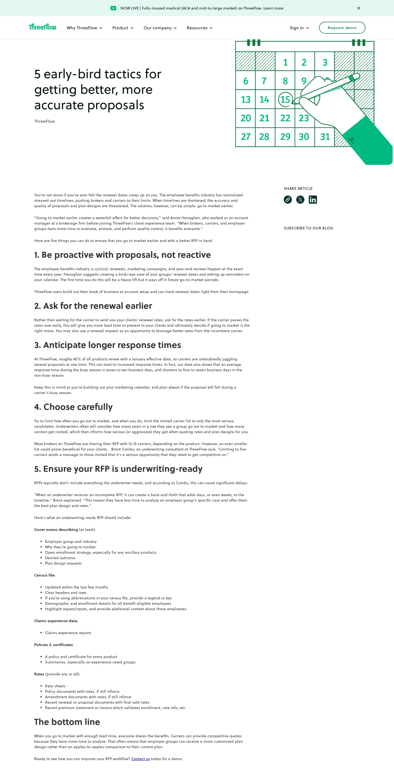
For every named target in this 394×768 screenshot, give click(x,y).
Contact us (140, 758)
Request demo (342, 27)
